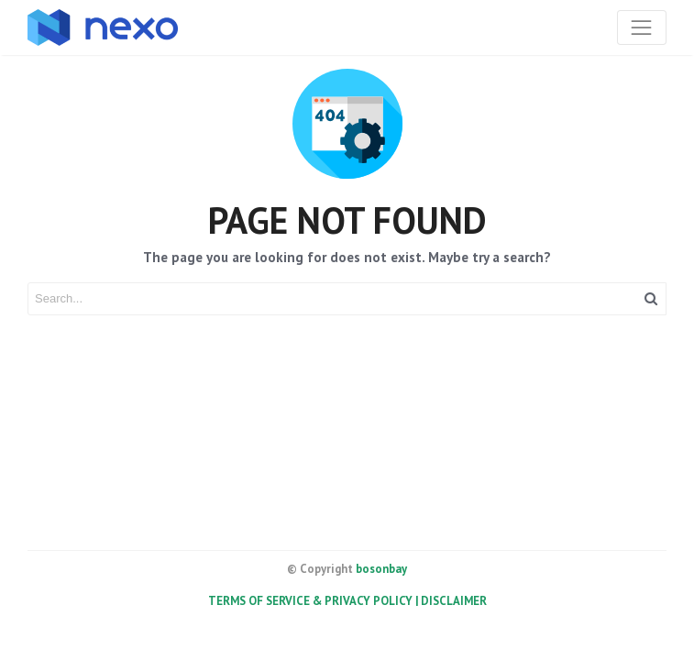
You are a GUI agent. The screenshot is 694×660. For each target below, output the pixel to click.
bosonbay (381, 569)
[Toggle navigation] (641, 27)
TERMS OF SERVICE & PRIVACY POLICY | (314, 601)
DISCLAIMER (454, 601)
